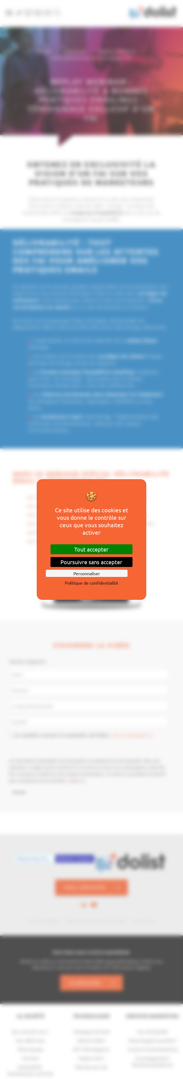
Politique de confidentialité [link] (91, 582)
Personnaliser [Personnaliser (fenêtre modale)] (86, 573)
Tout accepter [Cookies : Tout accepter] (91, 549)
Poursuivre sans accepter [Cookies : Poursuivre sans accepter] (91, 561)
